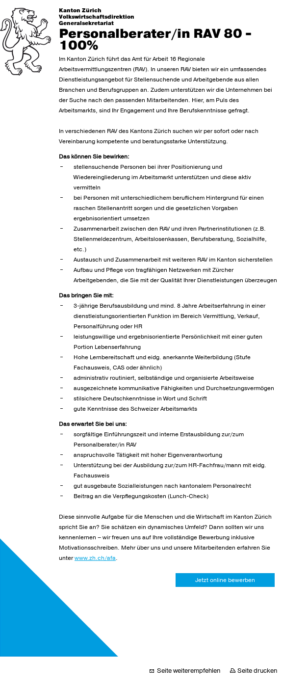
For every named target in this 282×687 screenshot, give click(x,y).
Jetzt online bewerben (225, 580)
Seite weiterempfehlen (188, 670)
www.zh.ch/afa (95, 558)
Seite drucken (257, 670)
